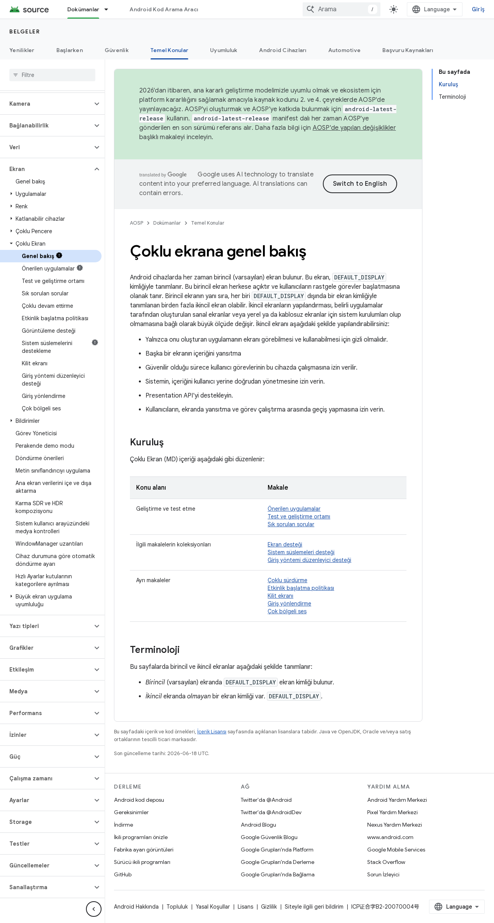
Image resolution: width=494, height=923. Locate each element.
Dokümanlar (167, 223)
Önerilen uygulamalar (294, 508)
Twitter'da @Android (266, 799)
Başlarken (69, 50)
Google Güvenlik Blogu (269, 837)
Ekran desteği (285, 544)
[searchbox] (52, 75)
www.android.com (390, 837)
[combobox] (341, 9)
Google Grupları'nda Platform (277, 849)
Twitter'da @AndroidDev (271, 812)
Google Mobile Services (396, 849)
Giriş (478, 9)
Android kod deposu (139, 799)
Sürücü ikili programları (142, 861)
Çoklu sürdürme (287, 580)
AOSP (136, 223)
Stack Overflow (386, 861)
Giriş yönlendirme (289, 603)
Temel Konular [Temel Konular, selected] (169, 50)
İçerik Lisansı (211, 731)
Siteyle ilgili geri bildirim (314, 907)
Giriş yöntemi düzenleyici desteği (309, 560)
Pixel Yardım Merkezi (392, 812)
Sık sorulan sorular (291, 524)
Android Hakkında (136, 907)
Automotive (344, 50)
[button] (46, 104)
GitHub (122, 874)
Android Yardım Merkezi (397, 799)
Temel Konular (207, 223)
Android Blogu (258, 824)
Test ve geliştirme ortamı (299, 516)
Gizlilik (269, 907)
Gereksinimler (131, 812)
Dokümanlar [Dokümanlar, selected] (83, 9)
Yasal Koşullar (213, 907)
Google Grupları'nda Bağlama (278, 874)
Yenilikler (22, 50)
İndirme (123, 824)
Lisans (245, 907)
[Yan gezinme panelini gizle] (94, 909)
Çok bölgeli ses (287, 611)
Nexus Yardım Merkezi (394, 824)
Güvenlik (117, 50)
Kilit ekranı (280, 595)
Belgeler (24, 31)
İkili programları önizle (141, 837)
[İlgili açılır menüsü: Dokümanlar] (109, 9)
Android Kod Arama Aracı (164, 9)
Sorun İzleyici (383, 874)
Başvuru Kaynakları (407, 50)
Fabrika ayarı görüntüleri (143, 849)
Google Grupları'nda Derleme (277, 861)
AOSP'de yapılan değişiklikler (354, 128)
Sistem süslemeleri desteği (301, 552)
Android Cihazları (282, 50)
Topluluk (177, 907)
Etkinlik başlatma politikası (301, 588)
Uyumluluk (223, 50)
